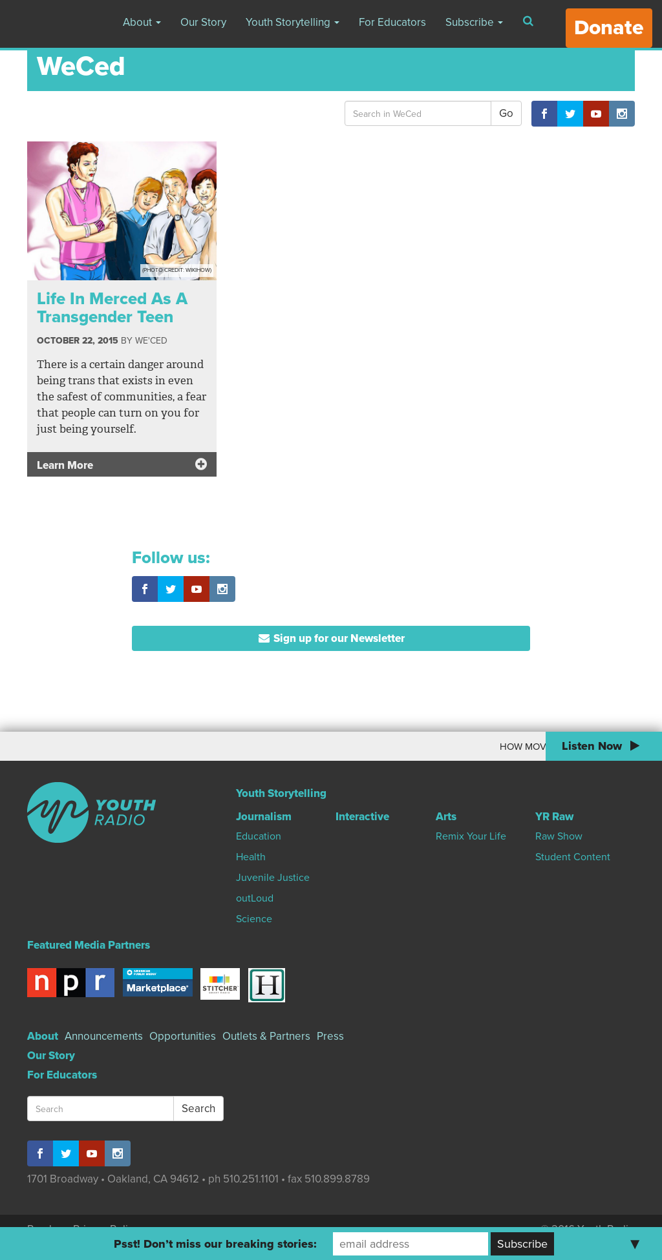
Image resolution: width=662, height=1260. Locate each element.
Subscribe (474, 22)
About (142, 22)
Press (330, 1036)
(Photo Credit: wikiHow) (176, 270)
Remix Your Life (471, 836)
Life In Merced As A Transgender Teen (112, 308)
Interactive (362, 816)
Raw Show (558, 836)
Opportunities (182, 1036)
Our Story (203, 22)
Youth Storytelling (292, 22)
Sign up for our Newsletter (331, 638)
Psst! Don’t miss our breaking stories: (215, 1244)
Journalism (264, 816)
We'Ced (151, 340)
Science (254, 919)
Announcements (104, 1036)
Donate (609, 27)
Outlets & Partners (266, 1036)
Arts (446, 816)
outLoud (254, 898)
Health (251, 857)
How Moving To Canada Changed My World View (473, 746)
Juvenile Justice (273, 877)
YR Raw (554, 816)
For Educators (392, 22)
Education (258, 836)
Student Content (572, 857)
